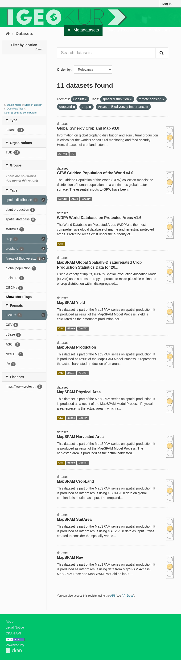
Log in (167, 3)
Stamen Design (33, 104)
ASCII (74, 198)
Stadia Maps (14, 104)
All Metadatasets (83, 30)
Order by (64, 69)
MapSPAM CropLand (75, 481)
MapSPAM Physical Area (79, 392)
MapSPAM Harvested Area (80, 437)
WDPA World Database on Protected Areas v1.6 (99, 218)
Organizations (157, 30)
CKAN (14, 650)
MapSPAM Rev (70, 557)
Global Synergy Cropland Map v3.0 (88, 128)
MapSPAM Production (76, 347)
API (112, 595)
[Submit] (162, 53)
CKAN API (13, 633)
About (10, 621)
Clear (38, 49)
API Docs (127, 595)
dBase (71, 328)
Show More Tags (19, 297)
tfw (72, 154)
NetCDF (63, 198)
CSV (61, 243)
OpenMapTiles (15, 108)
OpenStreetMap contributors (20, 112)
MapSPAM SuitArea (74, 519)
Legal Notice (15, 627)
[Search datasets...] (106, 53)
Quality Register (122, 30)
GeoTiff (62, 154)
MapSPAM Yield (71, 303)
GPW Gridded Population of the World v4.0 (95, 173)
